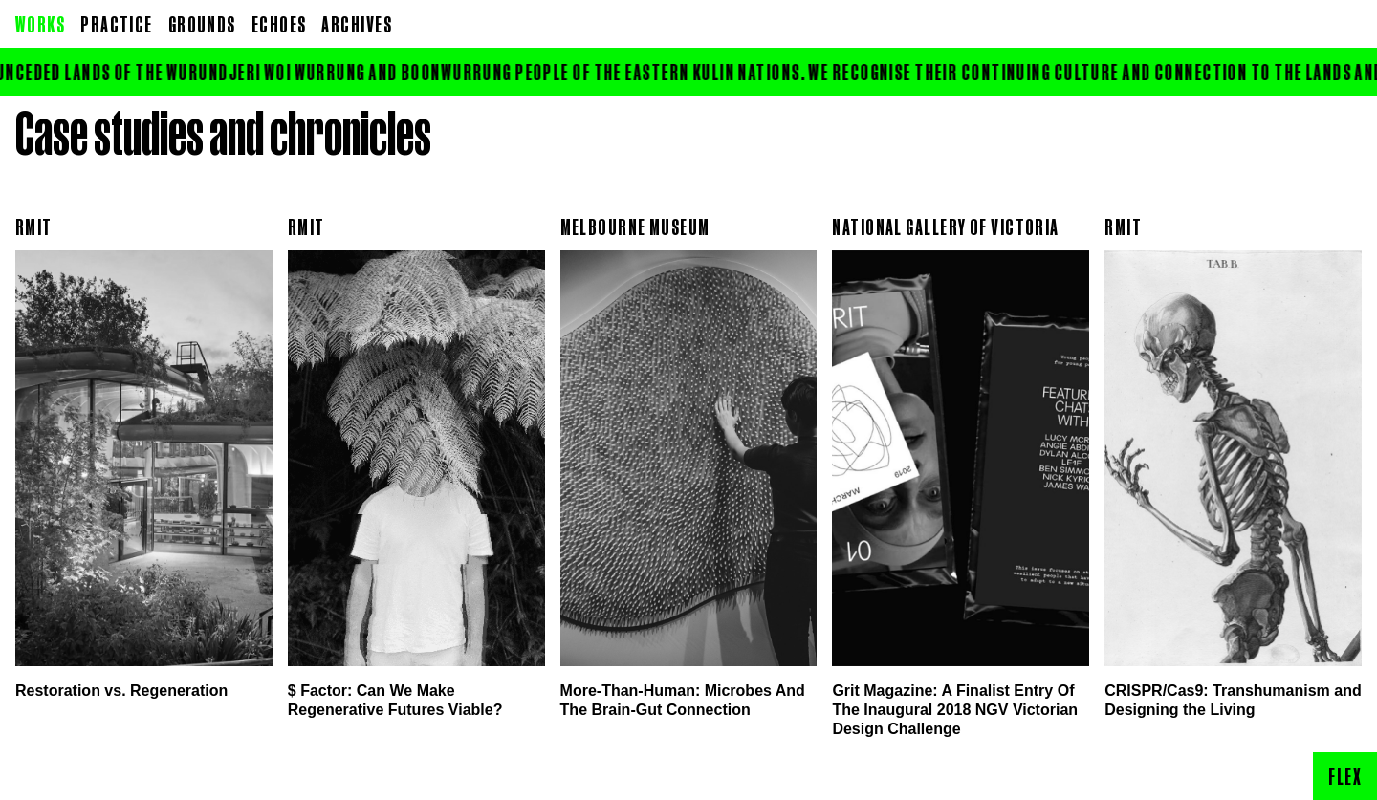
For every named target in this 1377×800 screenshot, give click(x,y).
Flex (1345, 776)
